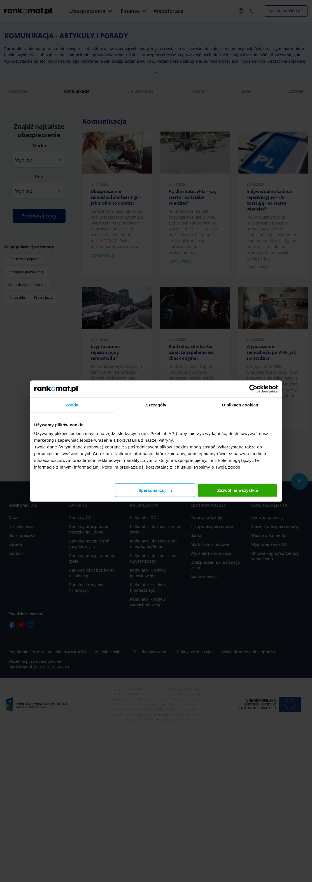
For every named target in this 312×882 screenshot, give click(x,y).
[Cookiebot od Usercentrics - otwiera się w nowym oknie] (253, 389)
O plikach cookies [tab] (240, 405)
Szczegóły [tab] (156, 405)
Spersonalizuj (155, 490)
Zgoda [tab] (72, 405)
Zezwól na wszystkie (237, 490)
